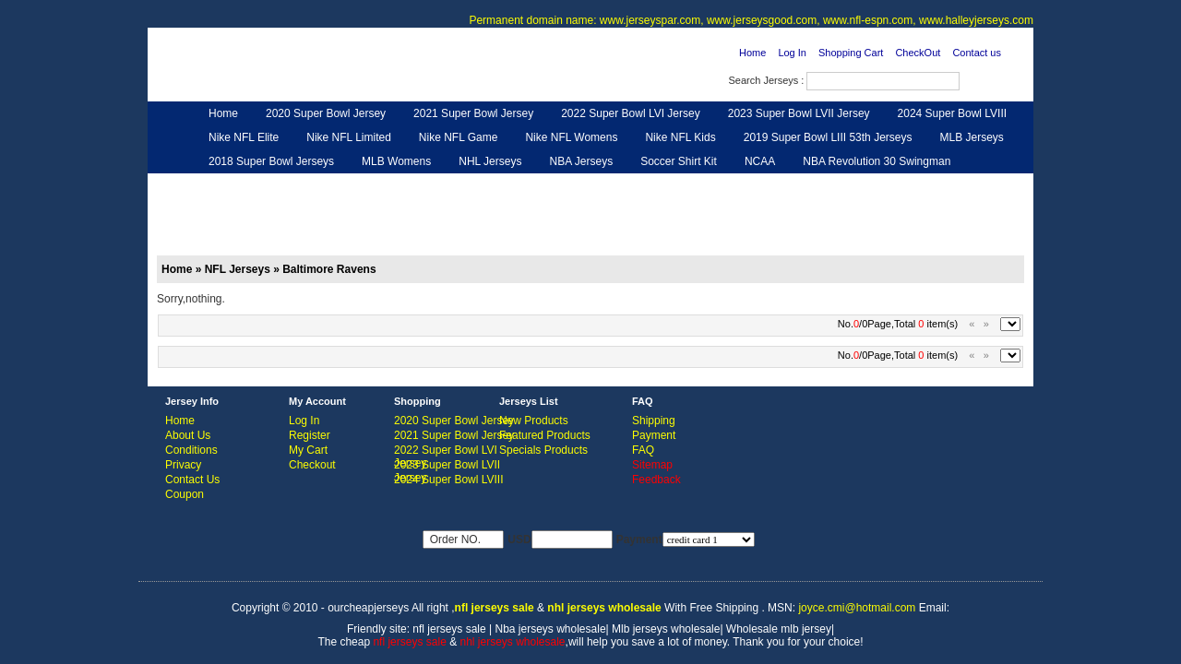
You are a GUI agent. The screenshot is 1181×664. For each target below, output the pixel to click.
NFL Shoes (651, 185)
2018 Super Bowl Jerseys (271, 161)
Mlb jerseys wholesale (666, 628)
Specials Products (543, 450)
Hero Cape (362, 185)
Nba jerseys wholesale (550, 628)
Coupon (184, 494)
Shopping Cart (850, 52)
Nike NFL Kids (680, 137)
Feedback (859, 185)
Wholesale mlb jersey (778, 628)
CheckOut (917, 52)
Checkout (312, 464)
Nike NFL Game (458, 137)
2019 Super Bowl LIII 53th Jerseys (828, 137)
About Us (187, 435)
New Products (533, 420)
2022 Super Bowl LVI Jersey (630, 113)
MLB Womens (396, 161)
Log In (792, 52)
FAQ (643, 450)
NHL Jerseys (490, 161)
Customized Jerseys (258, 185)
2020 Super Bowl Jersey (326, 113)
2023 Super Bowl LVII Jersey (799, 113)
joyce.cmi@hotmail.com (856, 607)
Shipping (653, 420)
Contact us (976, 52)
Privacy (183, 464)
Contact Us (192, 479)
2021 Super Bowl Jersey (473, 113)
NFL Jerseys (448, 185)
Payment (653, 435)
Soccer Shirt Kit (678, 161)
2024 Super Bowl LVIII (953, 113)
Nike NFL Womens (571, 137)
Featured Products (544, 435)
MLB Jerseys (971, 137)
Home (752, 52)
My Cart (308, 450)
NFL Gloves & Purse (757, 185)
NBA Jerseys (581, 161)
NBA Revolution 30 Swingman (876, 161)
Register (309, 435)
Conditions (191, 450)
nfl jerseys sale (448, 628)
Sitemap (652, 464)
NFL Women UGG (551, 185)
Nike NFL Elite (244, 137)
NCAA (760, 161)
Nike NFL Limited (348, 137)
